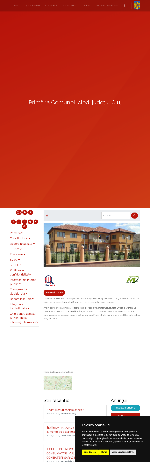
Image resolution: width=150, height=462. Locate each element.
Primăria (16, 233)
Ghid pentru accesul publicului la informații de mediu (24, 318)
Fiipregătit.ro (54, 292)
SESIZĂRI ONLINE (125, 408)
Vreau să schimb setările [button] (123, 452)
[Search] (115, 215)
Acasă (17, 5)
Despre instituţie (22, 299)
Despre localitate (22, 243)
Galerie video (69, 5)
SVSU (15, 259)
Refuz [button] (104, 452)
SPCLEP (15, 265)
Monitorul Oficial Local (107, 5)
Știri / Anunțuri (33, 5)
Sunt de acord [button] (90, 452)
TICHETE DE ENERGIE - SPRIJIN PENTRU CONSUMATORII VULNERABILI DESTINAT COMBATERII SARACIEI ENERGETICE (74, 453)
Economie (17, 254)
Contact (86, 5)
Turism (15, 249)
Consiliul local (20, 238)
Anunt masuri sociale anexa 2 (65, 410)
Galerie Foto (51, 5)
